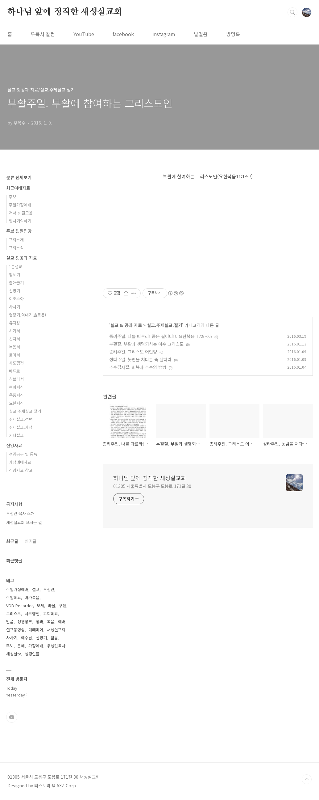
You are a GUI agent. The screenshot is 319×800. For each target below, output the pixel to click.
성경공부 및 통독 (23, 454)
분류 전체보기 (18, 177)
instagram (163, 34)
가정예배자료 (20, 462)
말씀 (10, 621)
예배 (61, 621)
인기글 (31, 541)
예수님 (26, 638)
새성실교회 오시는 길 (24, 522)
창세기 (14, 274)
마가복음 (32, 597)
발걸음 (201, 34)
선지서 (14, 339)
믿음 (54, 638)
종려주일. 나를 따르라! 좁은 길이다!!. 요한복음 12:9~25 (160, 336)
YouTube (83, 34)
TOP (307, 779)
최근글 (12, 541)
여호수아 (16, 299)
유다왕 (14, 323)
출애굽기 (16, 283)
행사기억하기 (20, 221)
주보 (12, 197)
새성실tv (13, 654)
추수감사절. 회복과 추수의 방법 (137, 367)
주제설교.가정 (20, 427)
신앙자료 (14, 445)
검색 (292, 12)
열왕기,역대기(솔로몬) (27, 315)
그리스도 (13, 613)
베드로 (14, 371)
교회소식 (16, 248)
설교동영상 (15, 630)
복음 (50, 621)
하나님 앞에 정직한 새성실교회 (64, 12)
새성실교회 (56, 630)
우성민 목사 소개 (20, 513)
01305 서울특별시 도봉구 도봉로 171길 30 (152, 486)
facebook (123, 34)
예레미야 (35, 630)
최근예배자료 (18, 188)
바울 (51, 605)
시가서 (14, 331)
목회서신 (16, 387)
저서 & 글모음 (21, 213)
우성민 (48, 589)
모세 (40, 605)
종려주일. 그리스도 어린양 (133, 352)
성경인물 (32, 654)
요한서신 (16, 403)
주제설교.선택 (20, 419)
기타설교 (16, 435)
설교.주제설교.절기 (164, 325)
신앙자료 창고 (20, 470)
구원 (62, 605)
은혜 (21, 646)
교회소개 (16, 240)
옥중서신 (16, 395)
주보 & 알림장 (19, 231)
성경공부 (24, 621)
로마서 (14, 355)
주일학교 (13, 597)
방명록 (233, 34)
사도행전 (16, 363)
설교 (35, 589)
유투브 (11, 717)
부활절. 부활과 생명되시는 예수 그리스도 (146, 344)
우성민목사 (56, 646)
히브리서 (16, 379)
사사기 (14, 307)
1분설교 (15, 266)
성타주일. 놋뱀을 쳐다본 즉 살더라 (140, 359)
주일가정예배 (20, 205)
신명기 (14, 291)
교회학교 (50, 613)
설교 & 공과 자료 (126, 325)
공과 (39, 621)
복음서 (14, 347)
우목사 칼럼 (43, 34)
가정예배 (35, 646)
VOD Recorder (19, 605)
